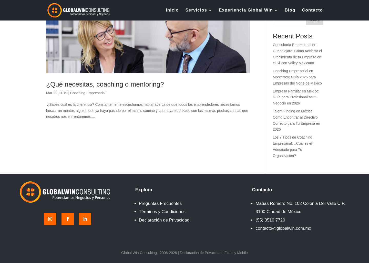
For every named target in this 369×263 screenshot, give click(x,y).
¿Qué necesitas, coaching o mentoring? (105, 84)
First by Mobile (236, 253)
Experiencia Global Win (246, 10)
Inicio (172, 10)
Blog (290, 10)
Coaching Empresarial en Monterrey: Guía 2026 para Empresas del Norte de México (297, 77)
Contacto (312, 10)
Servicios (196, 10)
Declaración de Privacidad (164, 220)
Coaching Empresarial (88, 93)
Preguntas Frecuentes (160, 203)
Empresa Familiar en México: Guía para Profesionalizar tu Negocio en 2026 (296, 97)
